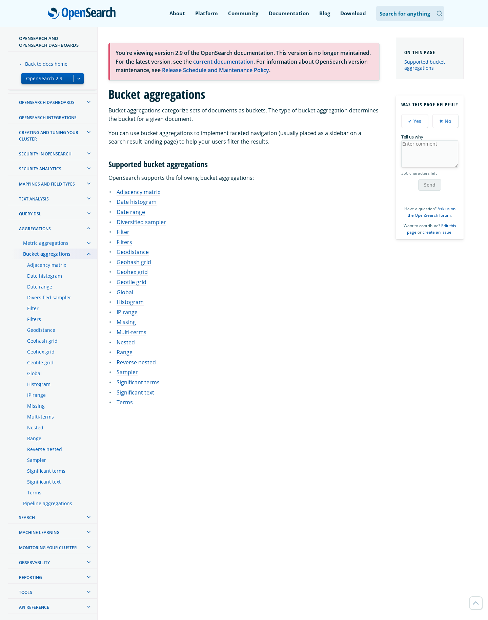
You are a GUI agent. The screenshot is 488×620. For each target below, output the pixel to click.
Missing (126, 322)
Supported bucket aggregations (424, 65)
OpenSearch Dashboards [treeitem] (47, 102)
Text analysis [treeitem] (34, 199)
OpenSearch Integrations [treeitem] (48, 118)
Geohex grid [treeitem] (41, 351)
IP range (127, 312)
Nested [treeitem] (35, 427)
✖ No (445, 121)
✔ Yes (414, 121)
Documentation (289, 13)
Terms (125, 402)
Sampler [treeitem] (36, 460)
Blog (324, 13)
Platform (206, 13)
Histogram (130, 302)
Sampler (127, 372)
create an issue (437, 232)
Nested (126, 342)
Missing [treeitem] (36, 406)
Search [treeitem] (27, 517)
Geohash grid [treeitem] (42, 341)
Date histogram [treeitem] (44, 276)
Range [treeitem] (34, 438)
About (177, 13)
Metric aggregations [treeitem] (45, 243)
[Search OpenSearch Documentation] (410, 13)
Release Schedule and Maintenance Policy (215, 70)
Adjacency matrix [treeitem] (46, 265)
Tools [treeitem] (25, 592)
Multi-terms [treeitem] (40, 416)
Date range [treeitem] (39, 286)
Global (125, 292)
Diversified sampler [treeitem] (49, 297)
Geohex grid (132, 272)
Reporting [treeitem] (30, 577)
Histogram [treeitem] (38, 384)
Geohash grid (134, 262)
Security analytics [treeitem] (40, 169)
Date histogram (137, 202)
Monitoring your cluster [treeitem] (48, 548)
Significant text (135, 392)
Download (353, 13)
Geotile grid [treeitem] (40, 362)
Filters (124, 242)
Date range (131, 212)
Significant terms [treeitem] (46, 471)
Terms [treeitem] (34, 492)
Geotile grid (131, 282)
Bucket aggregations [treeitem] (46, 254)
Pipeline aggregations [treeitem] (47, 503)
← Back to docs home (43, 64)
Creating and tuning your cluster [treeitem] (48, 136)
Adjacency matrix (138, 192)
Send (429, 184)
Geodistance (133, 252)
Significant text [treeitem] (44, 481)
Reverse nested (136, 362)
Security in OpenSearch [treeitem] (45, 154)
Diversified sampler (141, 222)
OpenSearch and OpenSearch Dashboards (49, 41)
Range (125, 352)
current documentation (223, 61)
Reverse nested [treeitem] (44, 449)
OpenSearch (83, 14)
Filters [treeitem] (34, 319)
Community (243, 13)
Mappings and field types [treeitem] (47, 184)
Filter (123, 232)
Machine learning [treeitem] (39, 532)
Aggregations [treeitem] (35, 229)
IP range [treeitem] (36, 395)
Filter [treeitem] (33, 308)
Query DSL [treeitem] (30, 214)
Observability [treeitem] (34, 562)
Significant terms (138, 382)
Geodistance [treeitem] (41, 330)
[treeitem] (88, 102)
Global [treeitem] (34, 373)
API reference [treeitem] (34, 607)
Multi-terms (131, 332)
